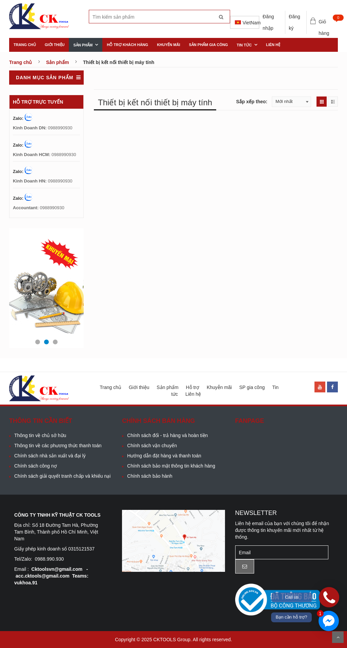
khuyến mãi (168, 45)
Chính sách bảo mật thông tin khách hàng (171, 466)
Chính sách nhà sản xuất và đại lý (50, 455)
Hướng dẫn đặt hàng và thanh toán (164, 455)
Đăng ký (294, 22)
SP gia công (252, 387)
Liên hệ (273, 45)
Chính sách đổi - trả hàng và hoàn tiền (167, 435)
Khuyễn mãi (219, 387)
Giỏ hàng (328, 22)
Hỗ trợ (192, 387)
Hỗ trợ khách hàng (127, 45)
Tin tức (244, 45)
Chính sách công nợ (35, 466)
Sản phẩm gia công (208, 45)
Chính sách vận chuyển (152, 445)
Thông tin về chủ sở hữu (40, 435)
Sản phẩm (83, 45)
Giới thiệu (54, 45)
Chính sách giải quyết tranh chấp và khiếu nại (62, 476)
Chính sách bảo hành (149, 476)
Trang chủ (25, 45)
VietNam (247, 22)
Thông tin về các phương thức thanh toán (58, 445)
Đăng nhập (268, 22)
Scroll (338, 637)
